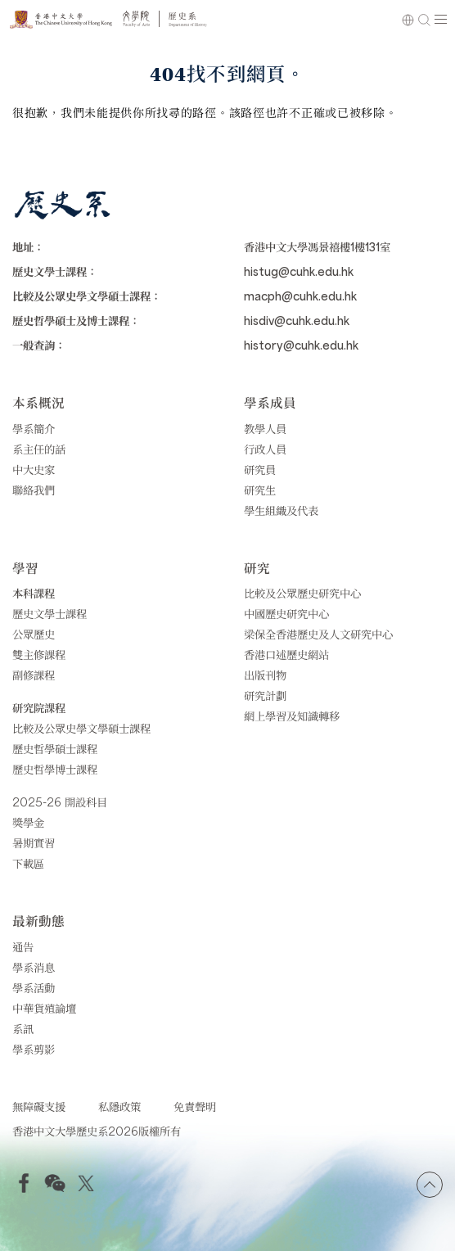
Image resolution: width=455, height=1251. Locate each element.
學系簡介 (33, 428)
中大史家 (33, 469)
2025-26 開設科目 (59, 801)
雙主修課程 (38, 654)
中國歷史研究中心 (286, 613)
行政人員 (265, 448)
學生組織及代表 (281, 510)
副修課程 (33, 674)
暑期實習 (33, 842)
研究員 (260, 469)
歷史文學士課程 (49, 613)
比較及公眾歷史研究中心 (302, 592)
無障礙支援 (38, 1106)
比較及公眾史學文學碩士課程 (81, 727)
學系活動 (33, 987)
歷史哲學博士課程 (54, 768)
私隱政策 (119, 1106)
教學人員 (265, 428)
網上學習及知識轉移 (292, 715)
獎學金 (28, 822)
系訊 (23, 1028)
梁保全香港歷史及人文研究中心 (318, 633)
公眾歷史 (33, 633)
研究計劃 (265, 695)
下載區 (28, 863)
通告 (23, 946)
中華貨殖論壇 (44, 1007)
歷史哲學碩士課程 (54, 748)
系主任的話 (38, 448)
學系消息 (33, 967)
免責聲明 (194, 1106)
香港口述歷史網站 (286, 654)
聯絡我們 (33, 489)
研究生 (260, 489)
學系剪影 (33, 1048)
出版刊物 (265, 674)
